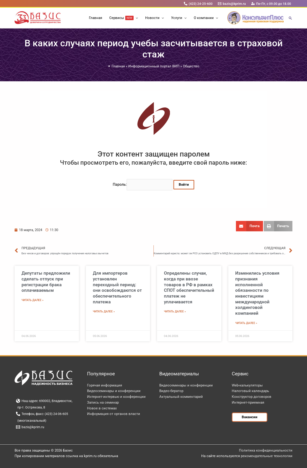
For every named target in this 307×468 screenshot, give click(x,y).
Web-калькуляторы (247, 385)
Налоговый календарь (250, 391)
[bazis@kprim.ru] (232, 3)
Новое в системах (102, 408)
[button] (136, 18)
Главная (118, 66)
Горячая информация (104, 385)
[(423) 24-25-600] (198, 3)
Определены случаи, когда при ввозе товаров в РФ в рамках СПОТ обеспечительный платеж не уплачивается (189, 287)
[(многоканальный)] (31, 420)
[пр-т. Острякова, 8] (30, 407)
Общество (191, 66)
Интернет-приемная (248, 402)
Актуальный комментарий (181, 397)
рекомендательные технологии (266, 456)
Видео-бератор (171, 391)
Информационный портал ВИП (153, 66)
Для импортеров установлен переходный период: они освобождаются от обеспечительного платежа (117, 287)
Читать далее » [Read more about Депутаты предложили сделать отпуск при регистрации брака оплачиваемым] (33, 300)
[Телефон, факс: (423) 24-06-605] (42, 414)
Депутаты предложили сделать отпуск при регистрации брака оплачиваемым (46, 281)
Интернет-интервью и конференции (116, 397)
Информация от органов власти (113, 414)
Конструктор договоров (251, 397)
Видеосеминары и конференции (114, 391)
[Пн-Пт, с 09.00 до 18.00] (271, 3)
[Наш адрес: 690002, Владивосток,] (44, 401)
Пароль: (142, 184)
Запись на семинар (103, 402)
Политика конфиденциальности (265, 450)
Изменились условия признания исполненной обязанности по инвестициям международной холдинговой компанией (257, 293)
